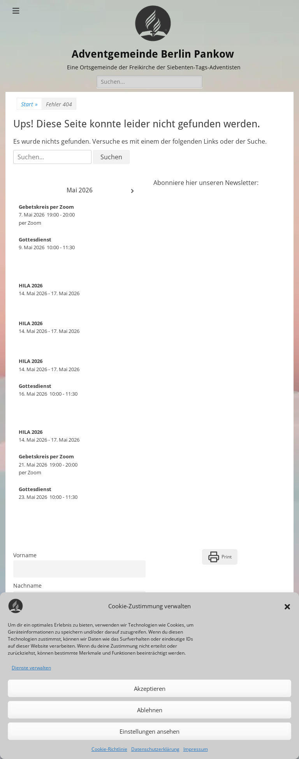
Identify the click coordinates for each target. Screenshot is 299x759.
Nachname (27, 585)
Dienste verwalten (31, 667)
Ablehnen (149, 710)
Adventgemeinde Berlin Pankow (154, 53)
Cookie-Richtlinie (109, 749)
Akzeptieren (149, 688)
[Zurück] (26, 191)
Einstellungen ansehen (149, 731)
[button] (287, 606)
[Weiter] (132, 191)
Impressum (195, 749)
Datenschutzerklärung (155, 749)
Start (29, 104)
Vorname (25, 555)
